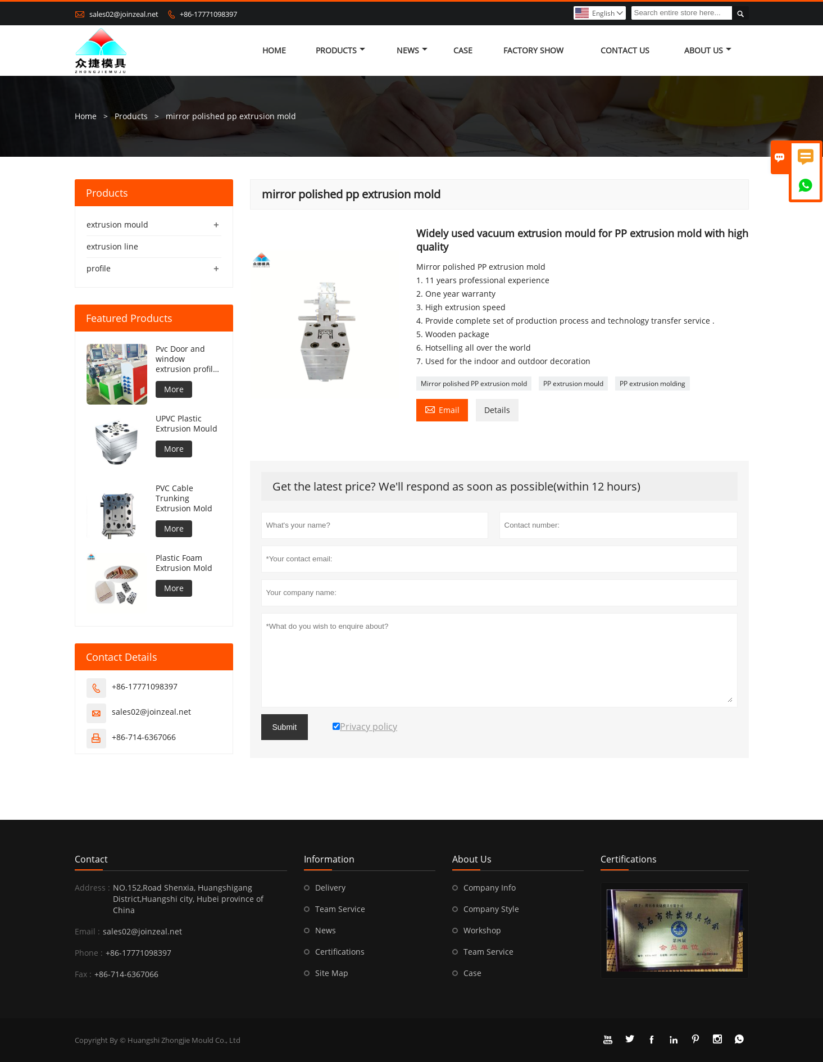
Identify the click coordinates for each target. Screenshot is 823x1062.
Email (442, 409)
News (412, 50)
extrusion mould (117, 224)
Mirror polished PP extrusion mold (474, 383)
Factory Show (533, 50)
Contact (91, 859)
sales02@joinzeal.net (123, 14)
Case (462, 50)
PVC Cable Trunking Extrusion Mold (184, 498)
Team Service (340, 909)
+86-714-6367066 (144, 737)
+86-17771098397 (208, 14)
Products (340, 50)
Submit (284, 727)
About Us (707, 50)
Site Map (331, 973)
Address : (92, 887)
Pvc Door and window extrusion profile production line (186, 359)
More (174, 389)
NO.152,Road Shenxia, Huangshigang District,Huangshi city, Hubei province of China (188, 898)
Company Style (491, 909)
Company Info (489, 887)
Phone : (89, 952)
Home (274, 50)
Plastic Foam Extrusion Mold (184, 563)
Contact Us (625, 50)
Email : (87, 931)
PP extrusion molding (652, 383)
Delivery (330, 887)
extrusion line (112, 246)
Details (497, 410)
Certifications (340, 951)
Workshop (482, 930)
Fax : (83, 974)
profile (99, 268)
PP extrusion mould (573, 383)
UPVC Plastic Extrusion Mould (186, 424)
